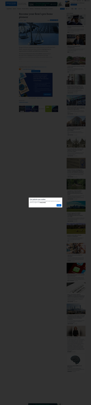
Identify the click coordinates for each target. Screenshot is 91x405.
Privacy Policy (43, 202)
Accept (59, 205)
